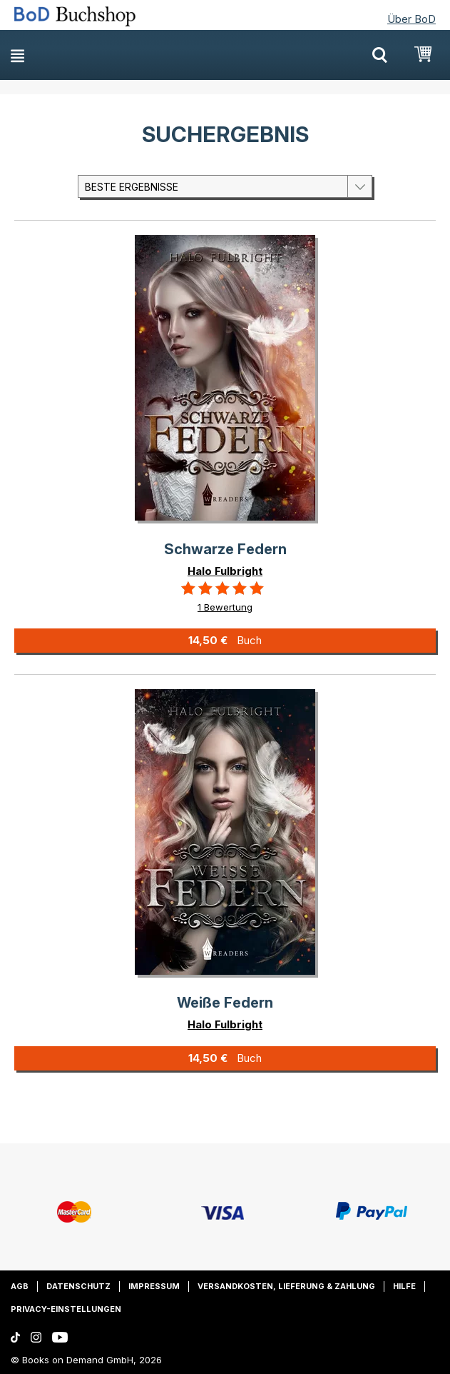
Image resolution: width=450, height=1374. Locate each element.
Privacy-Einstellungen (66, 1309)
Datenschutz (78, 1286)
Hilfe (404, 1286)
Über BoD (411, 19)
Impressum (154, 1286)
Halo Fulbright (225, 571)
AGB (20, 1286)
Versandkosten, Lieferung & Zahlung (286, 1286)
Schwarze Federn (225, 549)
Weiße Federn (225, 1002)
